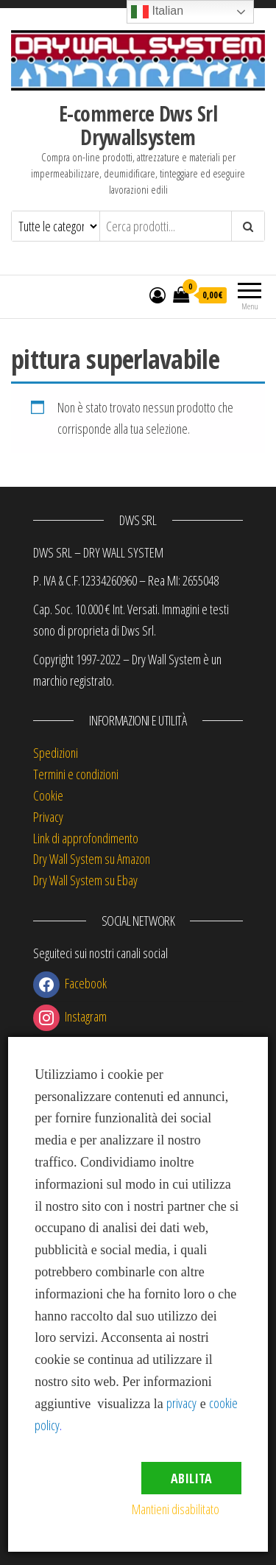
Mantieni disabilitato (175, 1509)
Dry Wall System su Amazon (91, 859)
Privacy (48, 817)
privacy (181, 1403)
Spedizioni (55, 753)
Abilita (191, 1478)
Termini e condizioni (75, 774)
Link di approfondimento (85, 838)
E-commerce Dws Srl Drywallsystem (138, 125)
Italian (157, 12)
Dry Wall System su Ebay (85, 880)
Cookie (48, 795)
